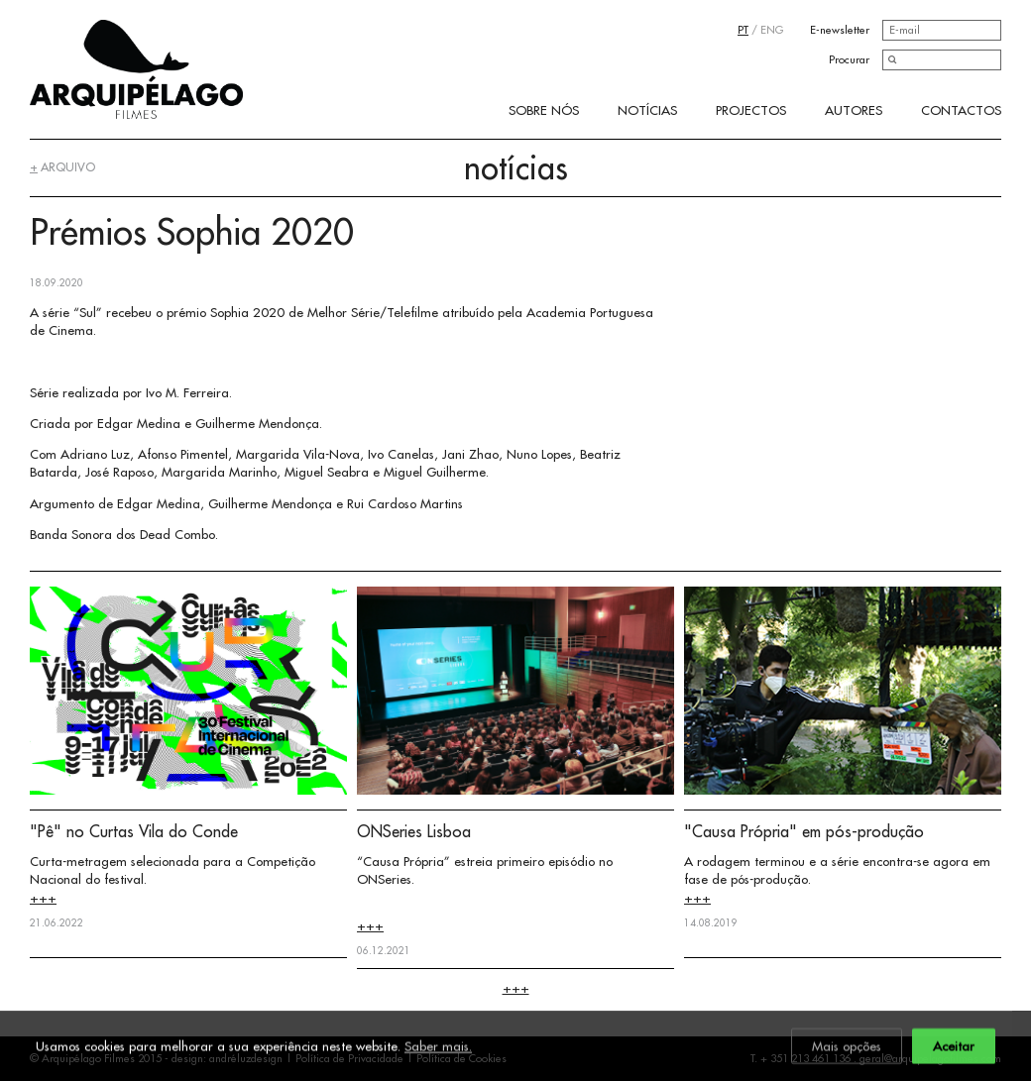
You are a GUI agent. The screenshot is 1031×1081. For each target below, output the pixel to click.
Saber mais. (438, 1047)
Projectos (751, 110)
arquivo (62, 167)
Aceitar (953, 1047)
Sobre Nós (544, 110)
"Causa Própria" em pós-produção (804, 831)
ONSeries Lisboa (414, 831)
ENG (771, 30)
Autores (853, 110)
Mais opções (846, 1047)
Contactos (961, 110)
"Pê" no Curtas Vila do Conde (134, 831)
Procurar (849, 59)
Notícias (647, 110)
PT (743, 30)
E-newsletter (839, 30)
